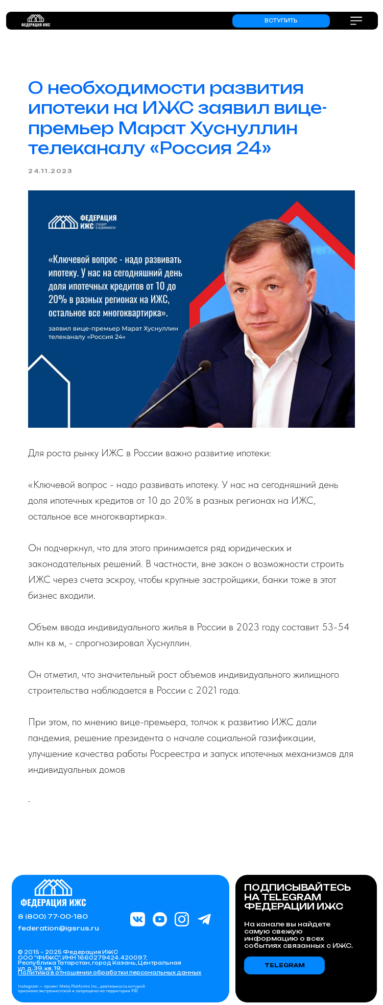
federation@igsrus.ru (58, 928)
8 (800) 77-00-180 (53, 916)
